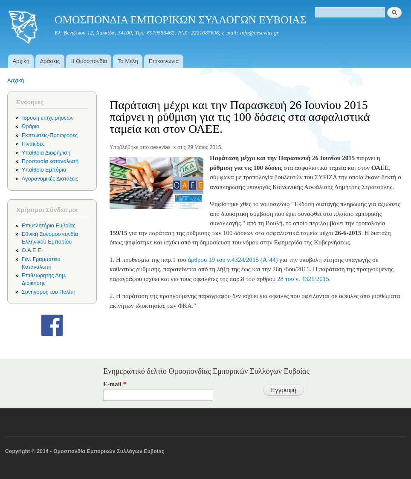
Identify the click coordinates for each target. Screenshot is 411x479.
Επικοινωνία (164, 61)
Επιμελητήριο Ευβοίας (48, 225)
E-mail (114, 384)
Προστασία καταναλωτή (50, 161)
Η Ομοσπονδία (88, 61)
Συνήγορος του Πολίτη (48, 292)
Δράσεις (50, 61)
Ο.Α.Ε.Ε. (32, 250)
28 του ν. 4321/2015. (302, 278)
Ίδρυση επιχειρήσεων (48, 118)
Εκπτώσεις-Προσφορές (50, 135)
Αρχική (20, 61)
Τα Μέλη (128, 61)
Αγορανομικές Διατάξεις (50, 178)
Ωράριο (30, 126)
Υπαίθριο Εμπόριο (44, 169)
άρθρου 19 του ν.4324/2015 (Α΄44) (233, 259)
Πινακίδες (33, 144)
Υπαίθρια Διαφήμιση (46, 152)
